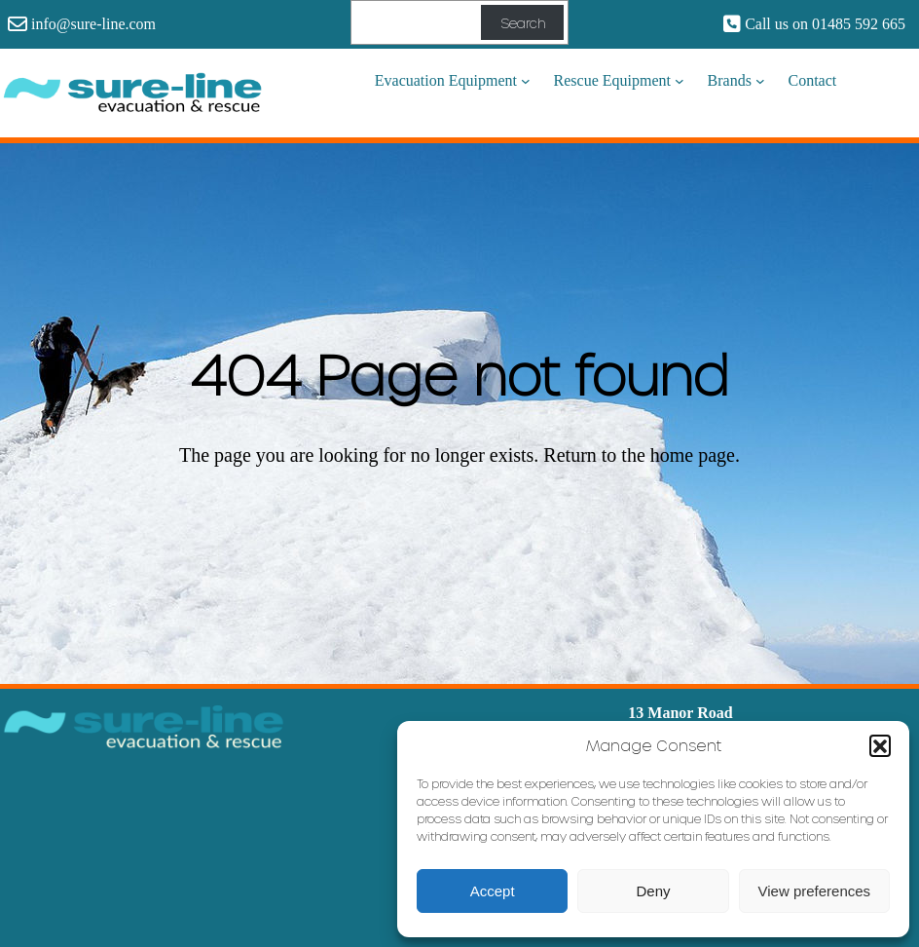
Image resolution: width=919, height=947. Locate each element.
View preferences (814, 891)
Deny (653, 891)
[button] (880, 745)
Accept (492, 891)
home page (692, 455)
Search (522, 23)
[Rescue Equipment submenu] (679, 81)
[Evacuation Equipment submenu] (526, 81)
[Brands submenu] (760, 81)
